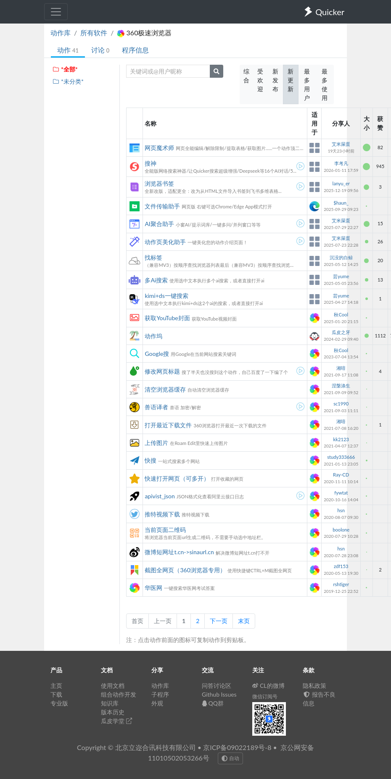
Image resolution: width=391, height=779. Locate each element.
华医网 (153, 587)
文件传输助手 (162, 206)
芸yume (341, 276)
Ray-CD (341, 474)
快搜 (150, 460)
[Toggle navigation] (56, 11)
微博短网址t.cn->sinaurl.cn (179, 551)
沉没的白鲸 (341, 257)
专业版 (59, 703)
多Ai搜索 (156, 280)
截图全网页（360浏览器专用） (185, 570)
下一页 (218, 620)
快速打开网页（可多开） (177, 478)
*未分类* (68, 81)
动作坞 (153, 335)
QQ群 (213, 703)
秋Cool (341, 314)
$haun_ (341, 202)
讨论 (100, 50)
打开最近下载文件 (168, 425)
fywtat (341, 492)
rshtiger (341, 584)
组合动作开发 (118, 694)
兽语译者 (156, 407)
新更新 (290, 80)
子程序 (160, 694)
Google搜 (157, 353)
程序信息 (135, 50)
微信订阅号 (264, 696)
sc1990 (341, 403)
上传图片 (156, 442)
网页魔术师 (159, 147)
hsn (341, 510)
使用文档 (112, 685)
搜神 (150, 163)
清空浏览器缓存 (165, 389)
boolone (341, 529)
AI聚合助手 (159, 223)
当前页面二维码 (165, 529)
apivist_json (159, 496)
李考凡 (341, 163)
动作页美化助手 (165, 241)
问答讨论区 (216, 685)
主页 (56, 685)
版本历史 (112, 712)
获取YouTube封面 (167, 317)
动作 (68, 50)
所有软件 (93, 33)
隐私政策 (314, 685)
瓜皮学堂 (116, 720)
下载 (56, 694)
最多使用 (325, 84)
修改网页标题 (162, 371)
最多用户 (307, 84)
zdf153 (341, 566)
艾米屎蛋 (341, 144)
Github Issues (219, 694)
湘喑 (341, 368)
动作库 (60, 33)
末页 (244, 620)
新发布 (275, 80)
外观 (157, 703)
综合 (246, 76)
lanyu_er (341, 183)
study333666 (341, 457)
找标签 (153, 257)
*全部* (65, 69)
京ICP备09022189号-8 (237, 747)
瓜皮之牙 (341, 332)
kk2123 (341, 439)
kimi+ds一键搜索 (166, 295)
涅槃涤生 (341, 385)
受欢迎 (260, 80)
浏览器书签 (159, 183)
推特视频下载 (162, 514)
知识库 (110, 703)
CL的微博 (268, 685)
